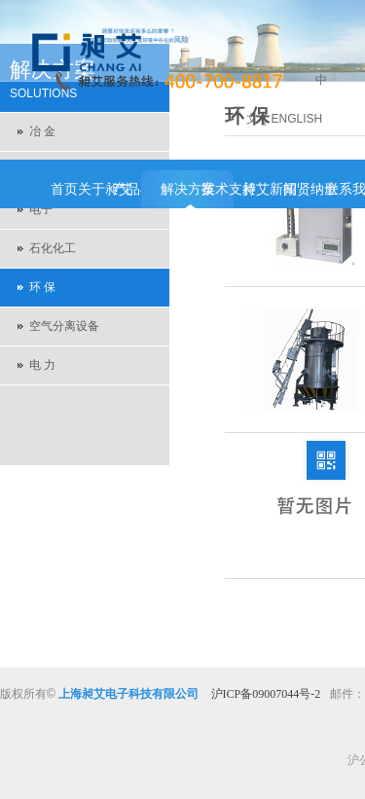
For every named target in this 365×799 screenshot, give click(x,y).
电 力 (42, 365)
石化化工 (52, 248)
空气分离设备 (64, 326)
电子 (41, 209)
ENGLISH (297, 119)
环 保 (42, 287)
